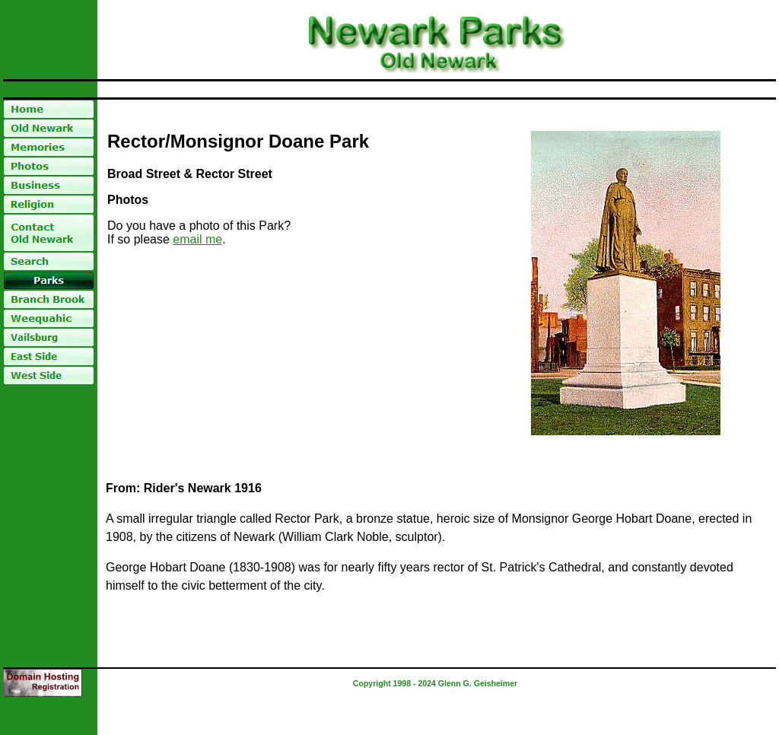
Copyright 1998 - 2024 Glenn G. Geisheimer (435, 683)
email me (197, 239)
